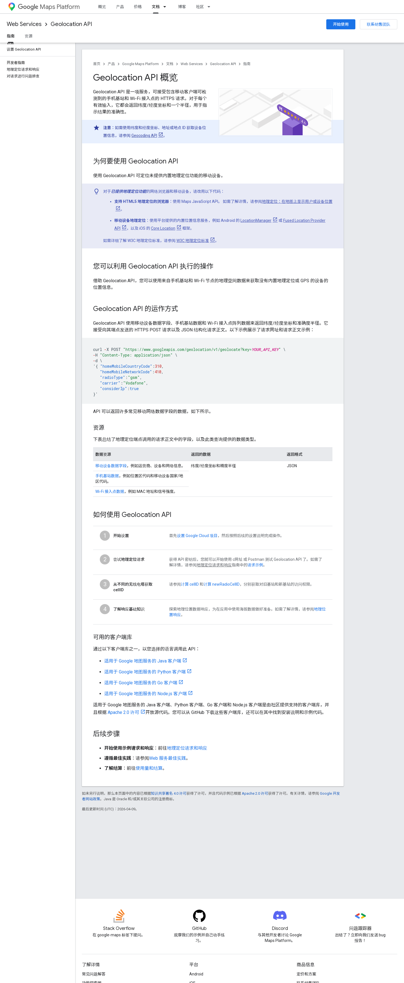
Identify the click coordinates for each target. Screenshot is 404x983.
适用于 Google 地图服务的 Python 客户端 (145, 672)
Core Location (163, 228)
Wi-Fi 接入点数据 (109, 491)
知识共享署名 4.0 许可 (168, 793)
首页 (96, 64)
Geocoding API (144, 135)
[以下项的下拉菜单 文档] (166, 6)
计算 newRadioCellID (222, 584)
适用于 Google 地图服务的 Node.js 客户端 (145, 693)
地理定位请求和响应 (187, 748)
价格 (138, 6)
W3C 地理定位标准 (192, 240)
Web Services (24, 24)
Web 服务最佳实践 (167, 758)
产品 (120, 6)
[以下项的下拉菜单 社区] (210, 6)
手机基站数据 (107, 476)
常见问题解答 (93, 974)
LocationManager (255, 220)
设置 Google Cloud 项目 (197, 535)
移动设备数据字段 (111, 466)
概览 (102, 6)
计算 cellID (190, 584)
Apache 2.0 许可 (123, 712)
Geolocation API (71, 24)
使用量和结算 (149, 768)
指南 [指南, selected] (11, 36)
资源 (28, 36)
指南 (247, 64)
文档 (169, 64)
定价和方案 (306, 974)
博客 (182, 6)
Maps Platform (49, 7)
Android (196, 974)
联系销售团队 (378, 24)
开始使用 (341, 24)
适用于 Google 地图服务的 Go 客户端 (140, 682)
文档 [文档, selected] (156, 6)
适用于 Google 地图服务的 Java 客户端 (142, 661)
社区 (200, 6)
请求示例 (255, 565)
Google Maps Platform (140, 64)
